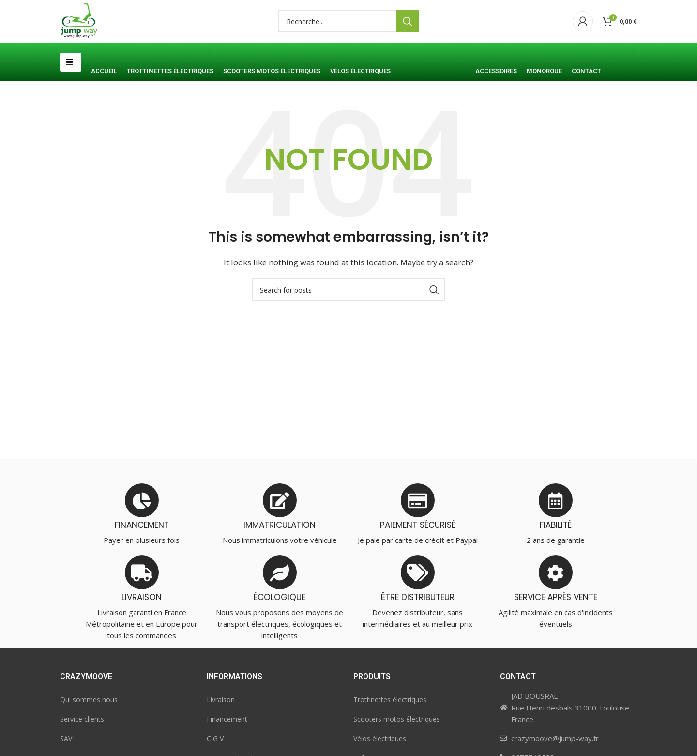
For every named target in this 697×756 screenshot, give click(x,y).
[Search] (348, 40)
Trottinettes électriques (389, 736)
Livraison (221, 736)
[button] (70, 99)
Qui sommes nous (89, 736)
